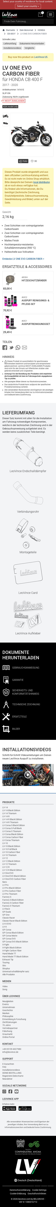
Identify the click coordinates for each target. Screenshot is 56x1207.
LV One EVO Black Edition (14, 876)
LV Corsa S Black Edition (13, 825)
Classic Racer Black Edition (14, 921)
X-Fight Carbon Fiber (12, 950)
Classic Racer (8, 918)
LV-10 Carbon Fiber (11, 852)
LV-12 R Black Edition (12, 870)
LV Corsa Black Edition (12, 834)
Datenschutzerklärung (20, 1190)
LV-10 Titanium (9, 855)
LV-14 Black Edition (11, 810)
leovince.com (24, 1199)
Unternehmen (8, 1007)
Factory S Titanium (11, 906)
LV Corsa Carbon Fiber (12, 837)
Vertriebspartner (10, 1028)
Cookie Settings (39, 1190)
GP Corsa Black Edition (13, 933)
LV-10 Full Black (9, 849)
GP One (5, 915)
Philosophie (7, 1016)
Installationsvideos (12, 48)
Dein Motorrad (26, 30)
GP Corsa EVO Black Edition (15, 941)
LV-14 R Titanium (10, 822)
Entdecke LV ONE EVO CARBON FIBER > (23, 258)
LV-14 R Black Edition (12, 819)
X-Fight (5, 944)
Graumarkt (7, 1034)
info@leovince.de (10, 1052)
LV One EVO (7, 873)
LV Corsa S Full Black (12, 828)
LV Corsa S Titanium (11, 831)
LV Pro (5, 885)
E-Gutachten (8, 1064)
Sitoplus (6, 968)
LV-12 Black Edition (11, 861)
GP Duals (6, 912)
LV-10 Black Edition (11, 846)
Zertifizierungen (9, 1022)
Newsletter (7, 1079)
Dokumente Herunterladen (32, 43)
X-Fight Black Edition (12, 947)
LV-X (4, 927)
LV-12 (5, 858)
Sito (4, 965)
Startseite (8, 30)
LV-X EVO (6, 924)
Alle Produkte (8, 974)
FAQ (4, 1067)
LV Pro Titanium (9, 894)
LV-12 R (6, 867)
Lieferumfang (10, 43)
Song (4, 989)
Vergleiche (29, 48)
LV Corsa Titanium (10, 840)
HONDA (41, 30)
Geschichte (7, 1010)
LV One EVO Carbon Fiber (14, 879)
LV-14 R (6, 816)
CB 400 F (11, 34)
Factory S (6, 897)
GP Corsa (6, 930)
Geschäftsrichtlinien (37, 1193)
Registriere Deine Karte (12, 1076)
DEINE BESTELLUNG (12, 1073)
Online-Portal (8, 1037)
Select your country (28, 6)
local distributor (41, 182)
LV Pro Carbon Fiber (11, 891)
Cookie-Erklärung (18, 1193)
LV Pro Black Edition (11, 888)
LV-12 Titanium (9, 864)
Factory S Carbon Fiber (13, 903)
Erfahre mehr (8, 1104)
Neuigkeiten (7, 1001)
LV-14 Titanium (9, 813)
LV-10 (5, 843)
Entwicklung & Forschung (14, 1019)
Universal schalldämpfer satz (15, 971)
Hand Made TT (9, 953)
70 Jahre (6, 1025)
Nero (4, 882)
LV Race (6, 909)
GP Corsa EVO (9, 938)
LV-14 (5, 807)
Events (5, 1004)
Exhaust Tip (7, 959)
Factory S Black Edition (13, 900)
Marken (5, 1013)
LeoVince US (40, 57)
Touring (5, 962)
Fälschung (7, 1031)
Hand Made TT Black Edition (15, 956)
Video (5, 986)
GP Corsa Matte (9, 935)
